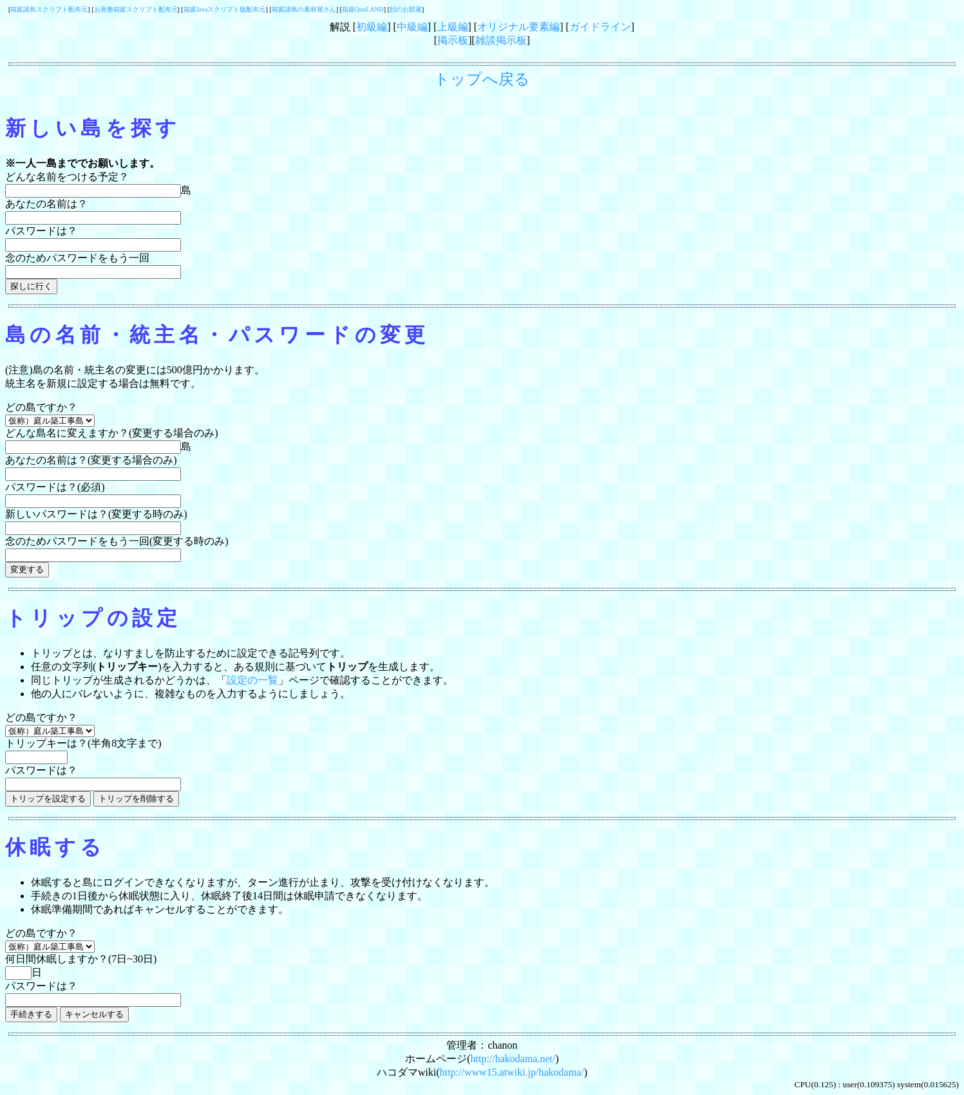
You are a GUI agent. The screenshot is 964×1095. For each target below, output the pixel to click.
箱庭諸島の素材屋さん (304, 9)
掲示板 (452, 40)
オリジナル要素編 (518, 26)
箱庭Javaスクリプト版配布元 (225, 9)
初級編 (371, 26)
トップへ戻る (482, 79)
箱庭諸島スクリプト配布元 (49, 9)
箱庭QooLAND (363, 9)
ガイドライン (600, 26)
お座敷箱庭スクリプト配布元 (136, 9)
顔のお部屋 (406, 9)
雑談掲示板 (501, 40)
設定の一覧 (252, 680)
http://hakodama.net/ (513, 1058)
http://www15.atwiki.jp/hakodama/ (512, 1072)
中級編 (412, 26)
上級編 (452, 26)
